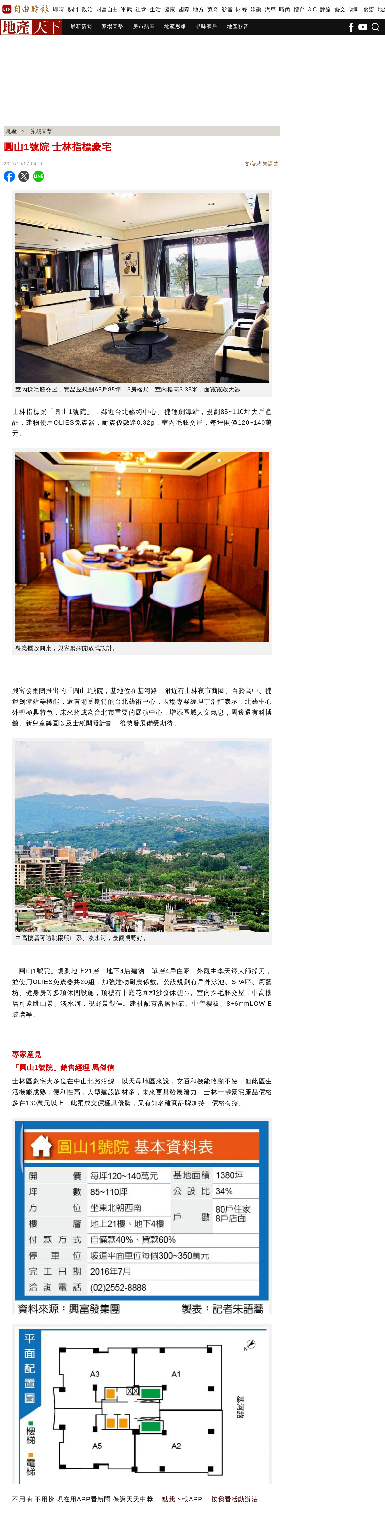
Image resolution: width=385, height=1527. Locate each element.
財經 (241, 9)
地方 (198, 9)
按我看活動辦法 (234, 1499)
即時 (58, 9)
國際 (184, 9)
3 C (312, 9)
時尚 (284, 9)
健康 (169, 9)
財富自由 (107, 9)
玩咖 (354, 9)
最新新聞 (81, 26)
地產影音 (238, 26)
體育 (299, 9)
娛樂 (256, 9)
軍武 (126, 9)
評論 (325, 9)
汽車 (270, 9)
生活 (155, 9)
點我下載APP (182, 1499)
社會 (140, 9)
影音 (227, 9)
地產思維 (175, 26)
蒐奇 (212, 9)
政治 (87, 9)
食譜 (368, 9)
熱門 (73, 9)
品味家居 (206, 26)
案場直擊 (112, 26)
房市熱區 (144, 26)
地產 (11, 131)
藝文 (340, 9)
